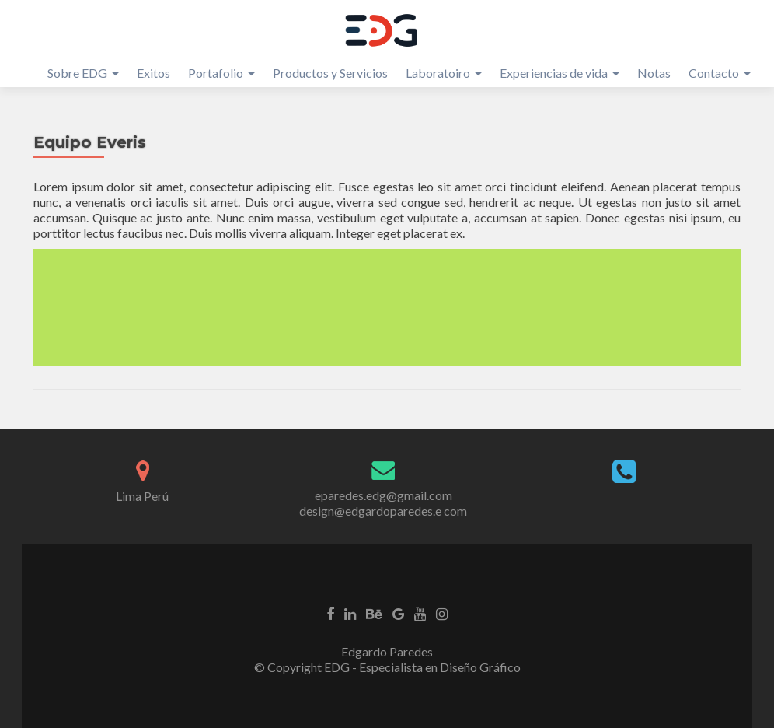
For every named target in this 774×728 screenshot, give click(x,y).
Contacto (714, 72)
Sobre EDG (77, 72)
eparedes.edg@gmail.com (383, 495)
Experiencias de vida (554, 72)
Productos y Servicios (330, 72)
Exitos (153, 72)
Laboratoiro (438, 72)
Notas (654, 72)
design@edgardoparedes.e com (383, 510)
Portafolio (215, 72)
